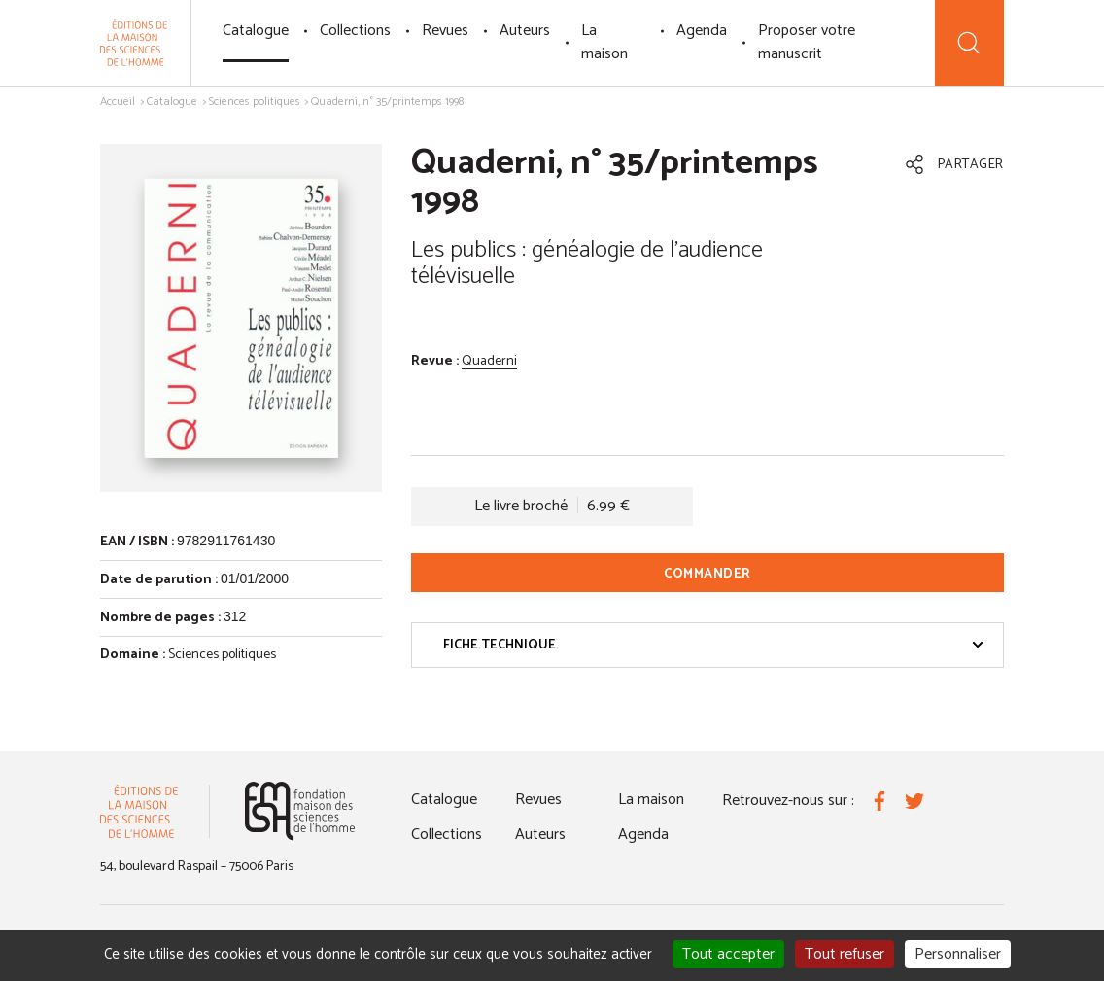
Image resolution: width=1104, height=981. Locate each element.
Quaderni (489, 361)
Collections (355, 31)
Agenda (701, 31)
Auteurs (525, 31)
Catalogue (256, 31)
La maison (604, 42)
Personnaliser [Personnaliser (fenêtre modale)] (957, 954)
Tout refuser (844, 954)
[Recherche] (969, 43)
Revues (445, 31)
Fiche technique (713, 645)
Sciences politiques (254, 101)
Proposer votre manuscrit (806, 42)
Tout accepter (728, 954)
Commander (707, 574)
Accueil (117, 101)
